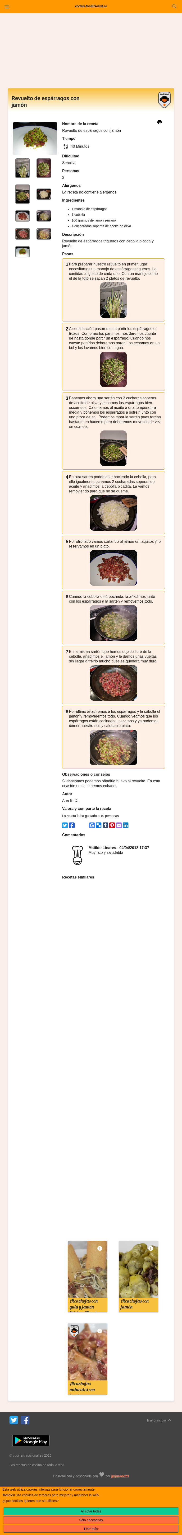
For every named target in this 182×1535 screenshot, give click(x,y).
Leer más (91, 1529)
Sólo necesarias (91, 1520)
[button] (6, 6)
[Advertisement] (91, 52)
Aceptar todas (91, 1511)
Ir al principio (160, 1420)
